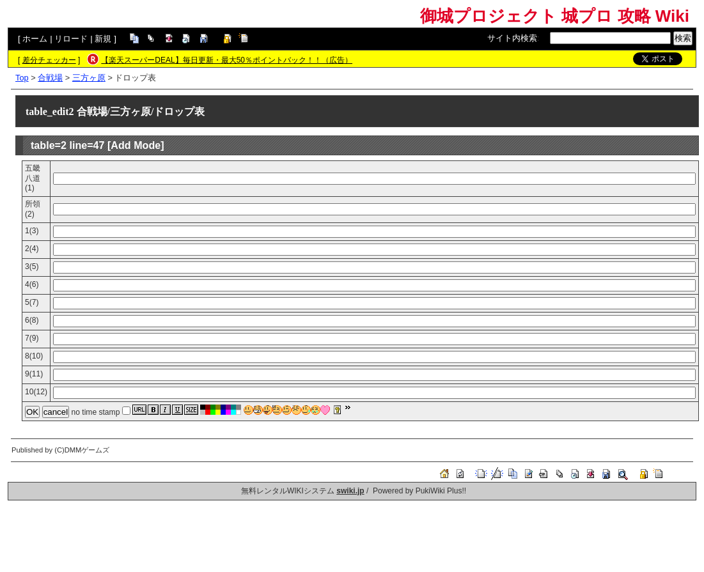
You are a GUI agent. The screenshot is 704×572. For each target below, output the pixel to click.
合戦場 (50, 77)
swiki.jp (350, 490)
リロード (71, 38)
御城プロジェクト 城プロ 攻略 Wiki (554, 16)
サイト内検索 (512, 38)
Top (22, 77)
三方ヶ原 (89, 77)
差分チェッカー (49, 60)
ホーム (34, 38)
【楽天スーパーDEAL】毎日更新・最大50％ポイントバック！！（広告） (226, 60)
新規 (103, 38)
